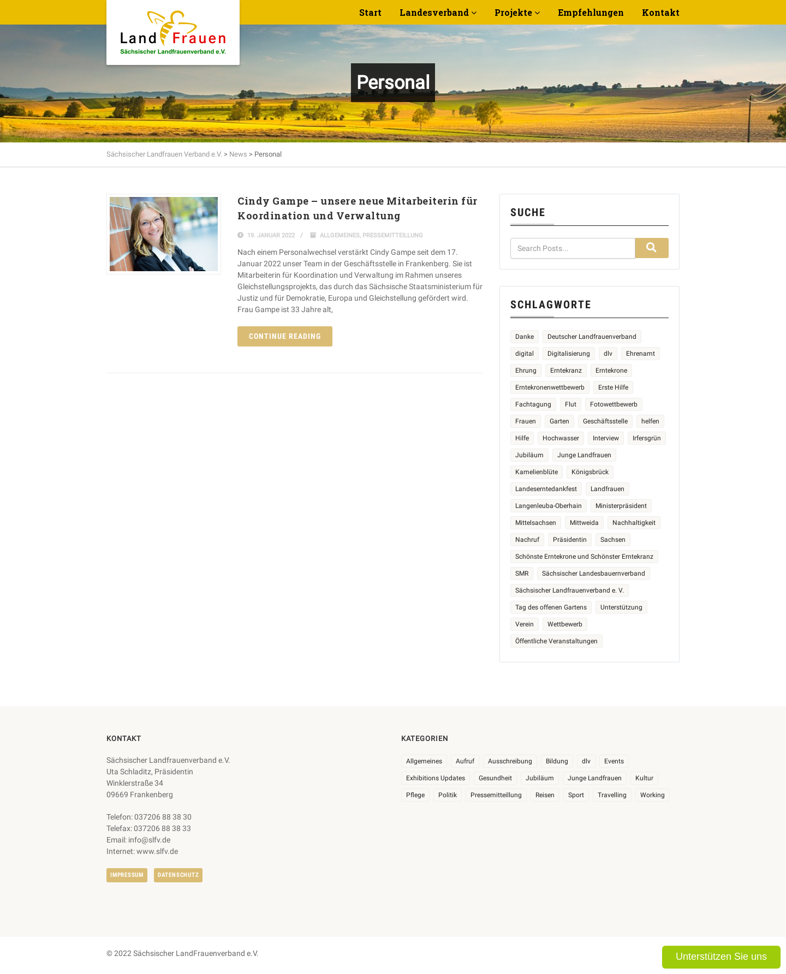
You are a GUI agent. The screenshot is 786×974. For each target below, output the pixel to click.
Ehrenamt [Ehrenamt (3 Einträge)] (640, 353)
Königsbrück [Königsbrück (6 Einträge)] (590, 472)
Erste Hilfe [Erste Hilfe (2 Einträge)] (613, 387)
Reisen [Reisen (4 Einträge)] (545, 795)
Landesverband (434, 12)
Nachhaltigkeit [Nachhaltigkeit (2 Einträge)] (634, 523)
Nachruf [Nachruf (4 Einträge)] (527, 539)
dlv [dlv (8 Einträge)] (586, 761)
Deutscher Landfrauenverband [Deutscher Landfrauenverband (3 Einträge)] (591, 336)
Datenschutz (178, 875)
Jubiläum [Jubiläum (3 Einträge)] (540, 778)
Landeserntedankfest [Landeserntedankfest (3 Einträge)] (546, 489)
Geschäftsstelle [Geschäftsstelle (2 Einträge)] (605, 421)
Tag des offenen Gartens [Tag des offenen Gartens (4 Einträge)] (551, 607)
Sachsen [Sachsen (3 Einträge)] (613, 539)
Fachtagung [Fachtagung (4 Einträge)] (533, 404)
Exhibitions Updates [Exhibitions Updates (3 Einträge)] (435, 778)
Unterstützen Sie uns (721, 956)
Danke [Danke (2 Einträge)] (524, 336)
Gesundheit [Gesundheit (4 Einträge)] (495, 778)
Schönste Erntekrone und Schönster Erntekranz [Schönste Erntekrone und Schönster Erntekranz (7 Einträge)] (584, 556)
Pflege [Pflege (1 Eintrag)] (415, 795)
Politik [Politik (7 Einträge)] (447, 795)
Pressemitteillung (392, 235)
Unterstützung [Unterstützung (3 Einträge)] (621, 607)
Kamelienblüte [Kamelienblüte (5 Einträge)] (536, 472)
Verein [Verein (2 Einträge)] (524, 624)
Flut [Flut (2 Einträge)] (570, 404)
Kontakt (661, 12)
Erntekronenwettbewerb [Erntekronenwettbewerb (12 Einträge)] (550, 387)
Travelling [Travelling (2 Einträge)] (612, 795)
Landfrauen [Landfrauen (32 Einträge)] (607, 489)
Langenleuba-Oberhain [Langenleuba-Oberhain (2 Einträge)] (548, 506)
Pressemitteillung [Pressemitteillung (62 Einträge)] (496, 795)
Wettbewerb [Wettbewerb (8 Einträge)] (564, 624)
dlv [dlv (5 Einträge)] (608, 353)
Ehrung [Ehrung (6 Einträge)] (526, 370)
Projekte (513, 12)
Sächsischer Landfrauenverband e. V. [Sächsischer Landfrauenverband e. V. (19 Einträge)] (569, 590)
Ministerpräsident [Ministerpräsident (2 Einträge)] (621, 506)
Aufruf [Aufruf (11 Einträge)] (465, 761)
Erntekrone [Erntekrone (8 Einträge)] (611, 370)
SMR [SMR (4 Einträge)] (521, 573)
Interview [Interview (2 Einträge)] (606, 438)
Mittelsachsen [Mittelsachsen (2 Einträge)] (535, 523)
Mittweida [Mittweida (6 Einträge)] (584, 523)
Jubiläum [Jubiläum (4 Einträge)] (529, 455)
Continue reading (285, 336)
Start (370, 12)
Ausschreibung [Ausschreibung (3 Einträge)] (510, 761)
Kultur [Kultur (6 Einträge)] (644, 778)
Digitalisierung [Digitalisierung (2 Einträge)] (568, 353)
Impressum (127, 875)
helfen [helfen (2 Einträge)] (650, 421)
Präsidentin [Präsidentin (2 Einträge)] (570, 539)
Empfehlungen (591, 12)
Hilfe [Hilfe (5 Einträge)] (522, 438)
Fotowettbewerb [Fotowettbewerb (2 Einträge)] (614, 404)
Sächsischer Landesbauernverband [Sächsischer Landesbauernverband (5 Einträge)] (593, 573)
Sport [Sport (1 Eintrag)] (576, 795)
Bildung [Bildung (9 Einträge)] (557, 761)
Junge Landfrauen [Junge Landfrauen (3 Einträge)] (584, 455)
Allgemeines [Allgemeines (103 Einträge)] (424, 761)
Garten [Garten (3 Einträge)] (559, 421)
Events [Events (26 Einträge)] (614, 761)
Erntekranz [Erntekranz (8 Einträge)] (566, 370)
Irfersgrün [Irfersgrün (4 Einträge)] (647, 438)
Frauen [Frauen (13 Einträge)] (525, 421)
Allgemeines (340, 235)
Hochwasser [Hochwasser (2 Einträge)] (561, 438)
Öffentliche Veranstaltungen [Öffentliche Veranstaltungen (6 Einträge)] (556, 641)
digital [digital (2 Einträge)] (524, 353)
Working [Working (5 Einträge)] (652, 795)
